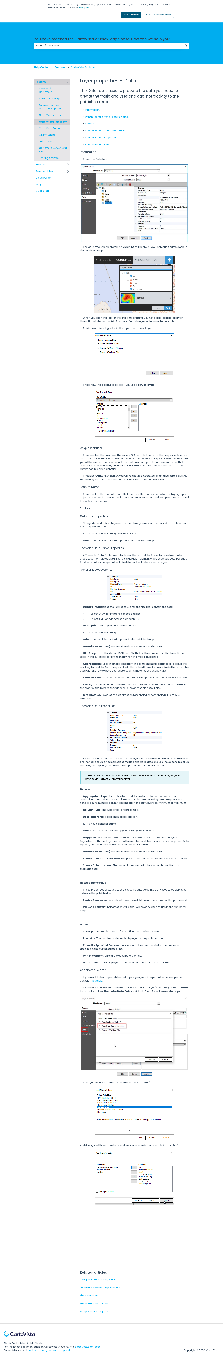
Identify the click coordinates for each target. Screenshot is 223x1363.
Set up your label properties (95, 1311)
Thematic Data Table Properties (105, 130)
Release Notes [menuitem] (44, 171)
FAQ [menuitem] (38, 184)
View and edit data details (94, 1303)
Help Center (41, 67)
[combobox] (108, 46)
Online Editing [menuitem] (47, 135)
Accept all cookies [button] (131, 15)
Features (59, 67)
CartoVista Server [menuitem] (50, 128)
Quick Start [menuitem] (42, 191)
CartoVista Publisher (83, 67)
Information (92, 110)
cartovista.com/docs (88, 1347)
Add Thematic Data (97, 144)
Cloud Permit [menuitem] (43, 178)
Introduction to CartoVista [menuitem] (48, 90)
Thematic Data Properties (101, 137)
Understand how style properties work (100, 1287)
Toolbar (90, 123)
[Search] (186, 46)
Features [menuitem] (41, 82)
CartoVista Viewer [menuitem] (50, 115)
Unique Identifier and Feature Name (106, 117)
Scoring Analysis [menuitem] (49, 158)
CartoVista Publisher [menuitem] (53, 122)
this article (96, 980)
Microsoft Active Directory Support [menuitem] (50, 106)
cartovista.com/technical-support (49, 1350)
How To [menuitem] (40, 164)
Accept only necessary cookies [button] (158, 15)
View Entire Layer (89, 1295)
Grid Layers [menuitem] (46, 141)
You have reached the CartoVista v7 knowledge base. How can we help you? (102, 39)
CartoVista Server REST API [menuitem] (53, 149)
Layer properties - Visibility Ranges (98, 1279)
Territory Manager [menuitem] (50, 98)
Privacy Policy (84, 7)
